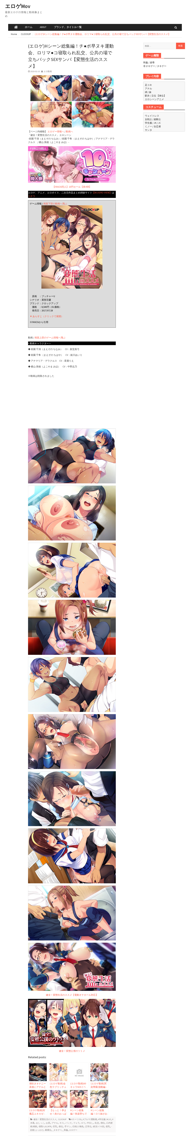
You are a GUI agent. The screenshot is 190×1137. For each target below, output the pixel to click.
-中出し (89, 1123)
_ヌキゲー (57, 1130)
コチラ (31, 196)
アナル (148, 88)
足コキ (148, 84)
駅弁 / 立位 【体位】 (155, 95)
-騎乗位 (48, 1130)
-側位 (102, 1123)
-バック (68, 1123)
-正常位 (88, 1126)
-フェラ (76, 1123)
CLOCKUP (62, 1119)
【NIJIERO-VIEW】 (102, 192)
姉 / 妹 (148, 92)
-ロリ (83, 1123)
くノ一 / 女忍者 (153, 126)
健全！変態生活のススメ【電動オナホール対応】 (72, 712)
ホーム (28, 27)
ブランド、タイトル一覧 (68, 27)
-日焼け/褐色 (78, 1126)
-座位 (60, 1126)
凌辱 (152, 62)
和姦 (145, 62)
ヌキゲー (161, 66)
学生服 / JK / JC (153, 122)
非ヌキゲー (149, 66)
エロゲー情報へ (56, 131)
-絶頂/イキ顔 (98, 1126)
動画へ (69, 131)
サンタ (148, 129)
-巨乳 (54, 1126)
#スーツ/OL (76, 1119)
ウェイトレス (152, 115)
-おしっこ (39, 1123)
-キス (61, 1123)
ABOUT (43, 27)
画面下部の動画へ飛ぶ (55, 203)
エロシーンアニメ (154, 99)
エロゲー (73, 1130)
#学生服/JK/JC (104, 1119)
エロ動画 (47, 71)
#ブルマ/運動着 (90, 1119)
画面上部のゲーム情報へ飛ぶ (50, 337)
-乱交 (96, 1123)
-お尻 (47, 1123)
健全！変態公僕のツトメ (72, 1026)
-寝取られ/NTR (44, 1126)
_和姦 (65, 1130)
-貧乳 (107, 1126)
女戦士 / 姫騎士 (153, 119)
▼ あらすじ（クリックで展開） (46, 316)
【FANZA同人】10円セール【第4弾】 (72, 167)
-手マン (67, 1126)
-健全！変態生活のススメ (44, 1119)
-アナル (54, 1123)
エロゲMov (17, 6)
